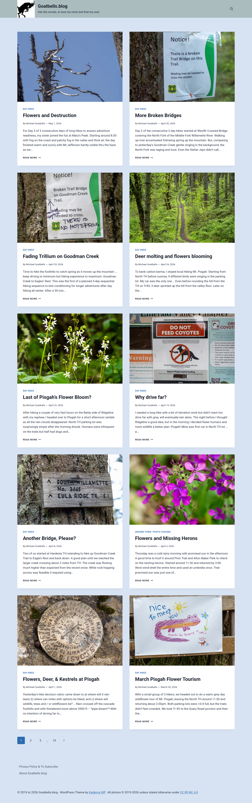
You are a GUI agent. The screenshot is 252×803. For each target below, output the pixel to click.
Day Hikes (28, 109)
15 (54, 740)
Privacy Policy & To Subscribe (38, 766)
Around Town (143, 532)
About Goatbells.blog (33, 773)
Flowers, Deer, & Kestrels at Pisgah (61, 679)
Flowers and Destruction (49, 115)
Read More (32, 157)
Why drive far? (151, 397)
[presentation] (69, 67)
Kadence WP (97, 792)
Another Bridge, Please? (49, 538)
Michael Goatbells (35, 123)
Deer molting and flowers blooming (173, 256)
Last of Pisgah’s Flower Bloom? (57, 397)
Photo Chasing (162, 532)
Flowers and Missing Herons (166, 538)
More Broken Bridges (158, 115)
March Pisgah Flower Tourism (168, 679)
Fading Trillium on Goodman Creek (61, 256)
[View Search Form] (231, 9)
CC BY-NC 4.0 (189, 792)
